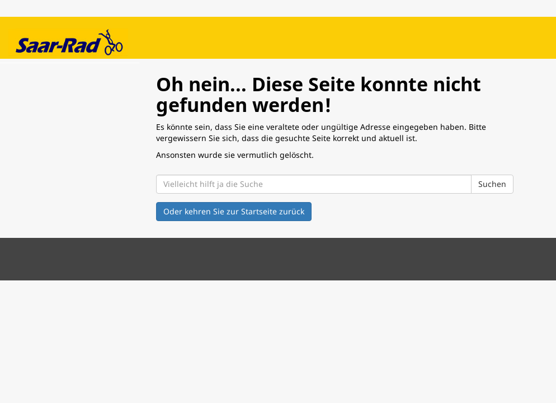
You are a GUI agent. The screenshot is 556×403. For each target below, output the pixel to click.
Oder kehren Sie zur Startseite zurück (233, 211)
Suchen (492, 184)
